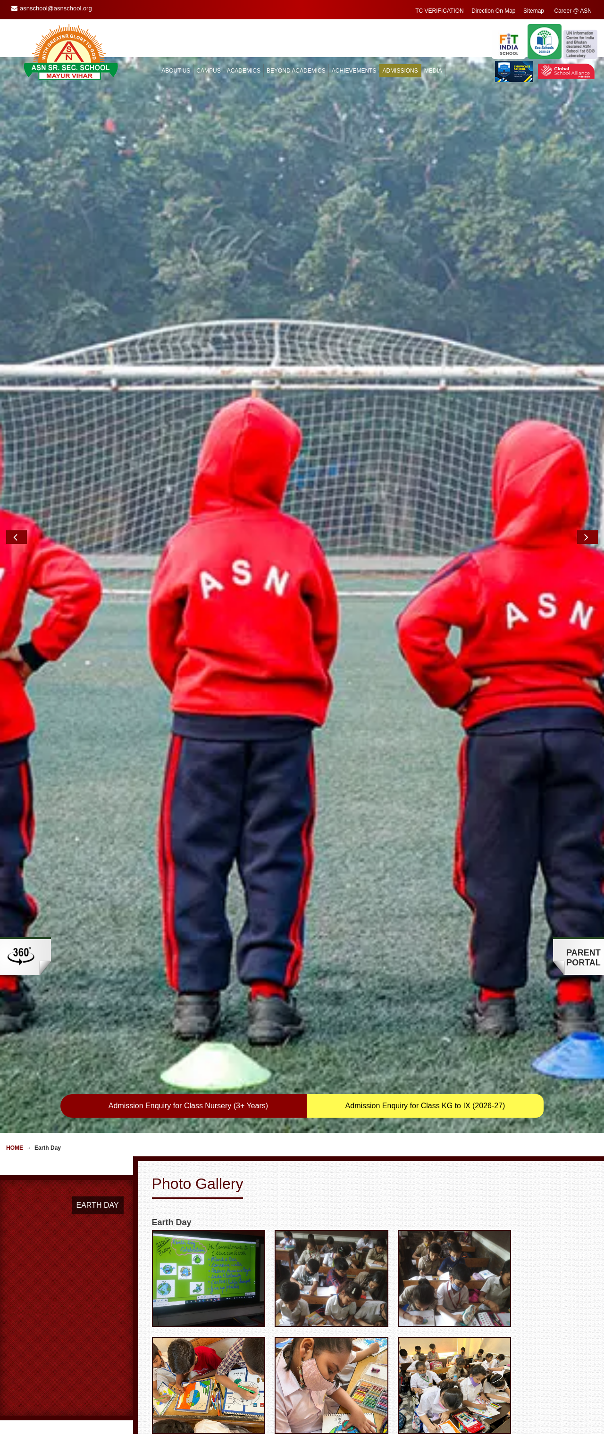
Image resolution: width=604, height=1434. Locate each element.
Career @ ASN (573, 11)
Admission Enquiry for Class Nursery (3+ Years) (188, 1106)
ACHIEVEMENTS (354, 70)
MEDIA (433, 70)
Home (14, 1148)
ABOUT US (175, 70)
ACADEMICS (243, 70)
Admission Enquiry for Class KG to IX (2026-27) (425, 1106)
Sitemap (533, 11)
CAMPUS (208, 70)
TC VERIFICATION (439, 11)
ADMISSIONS (400, 70)
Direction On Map (493, 11)
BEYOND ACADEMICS (296, 70)
